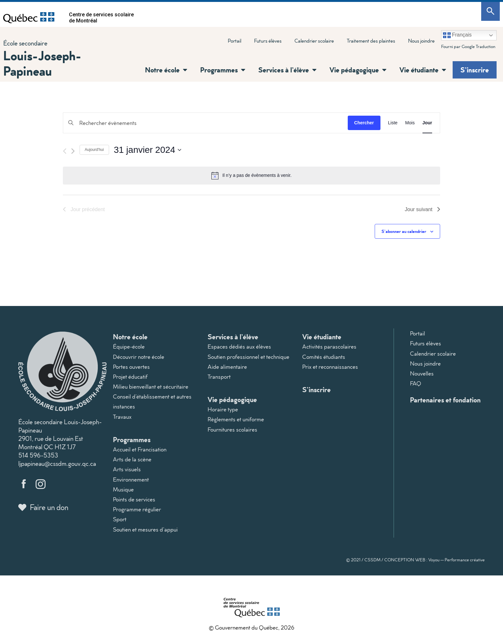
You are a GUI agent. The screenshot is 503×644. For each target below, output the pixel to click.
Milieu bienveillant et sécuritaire (150, 387)
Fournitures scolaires (232, 429)
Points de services (134, 499)
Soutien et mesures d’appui (145, 529)
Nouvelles (422, 373)
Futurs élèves (268, 40)
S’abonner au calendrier (403, 231)
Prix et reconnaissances (330, 367)
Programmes (222, 70)
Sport (119, 519)
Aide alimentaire (227, 367)
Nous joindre (421, 40)
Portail (234, 40)
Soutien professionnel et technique (248, 357)
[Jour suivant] (73, 151)
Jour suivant (422, 209)
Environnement (131, 479)
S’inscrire (474, 70)
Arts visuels (127, 469)
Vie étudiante (422, 70)
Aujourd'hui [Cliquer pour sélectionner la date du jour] (94, 149)
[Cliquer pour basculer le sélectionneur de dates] (147, 150)
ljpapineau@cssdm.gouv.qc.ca (57, 463)
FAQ (415, 383)
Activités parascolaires (329, 347)
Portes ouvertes (131, 367)
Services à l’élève (287, 70)
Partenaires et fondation (445, 400)
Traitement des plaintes (371, 40)
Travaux (122, 417)
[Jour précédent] (64, 151)
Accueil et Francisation (139, 449)
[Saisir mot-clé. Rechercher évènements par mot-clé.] (205, 123)
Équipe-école (129, 347)
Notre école (166, 70)
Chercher (364, 122)
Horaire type (223, 409)
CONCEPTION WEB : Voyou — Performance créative (434, 560)
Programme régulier (137, 509)
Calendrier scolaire (314, 40)
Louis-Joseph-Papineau (42, 63)
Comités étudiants (323, 357)
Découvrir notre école (138, 357)
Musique (123, 489)
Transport (219, 377)
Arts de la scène (132, 459)
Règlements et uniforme (236, 419)
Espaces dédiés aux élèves (239, 347)
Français (457, 35)
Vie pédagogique (358, 70)
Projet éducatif (130, 377)
